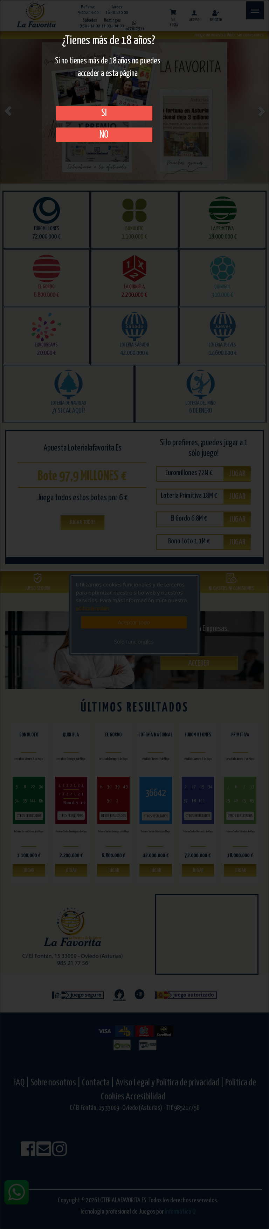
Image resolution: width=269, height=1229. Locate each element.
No (104, 135)
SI (104, 113)
